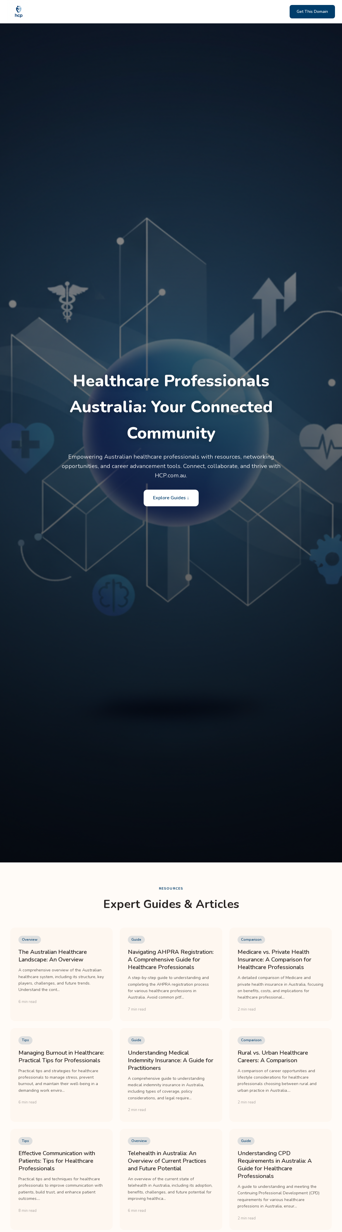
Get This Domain (312, 11)
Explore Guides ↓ (171, 498)
